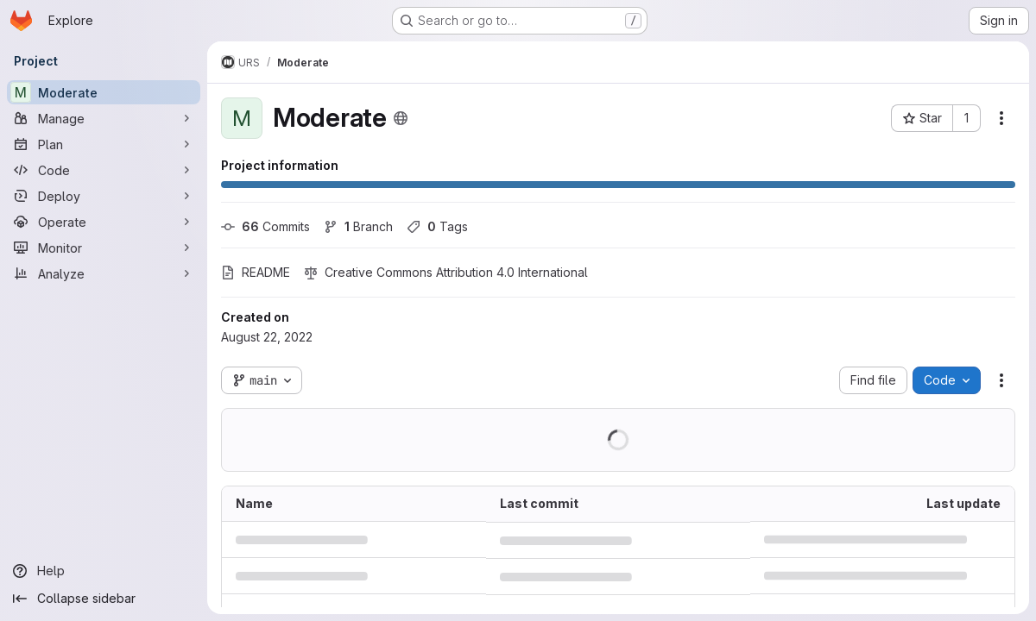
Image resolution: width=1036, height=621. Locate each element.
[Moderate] (103, 92)
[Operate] (103, 222)
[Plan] (103, 144)
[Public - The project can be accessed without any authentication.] (400, 118)
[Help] (103, 571)
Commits (265, 226)
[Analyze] (103, 273)
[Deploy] (103, 196)
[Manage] (103, 118)
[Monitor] (103, 247)
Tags (437, 226)
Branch (358, 226)
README (255, 272)
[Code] (103, 170)
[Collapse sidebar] (103, 598)
